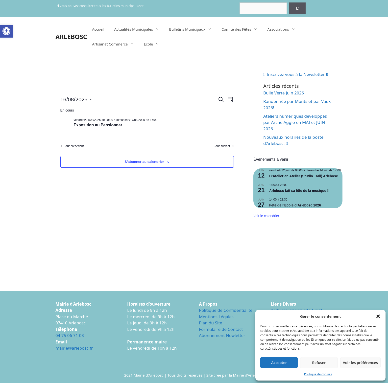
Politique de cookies (318, 374)
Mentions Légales (216, 316)
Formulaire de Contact (221, 329)
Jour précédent (72, 146)
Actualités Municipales (139, 29)
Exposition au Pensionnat (98, 125)
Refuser (319, 362)
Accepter (279, 362)
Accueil (98, 29)
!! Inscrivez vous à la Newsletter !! (295, 74)
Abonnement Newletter (222, 335)
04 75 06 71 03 (69, 335)
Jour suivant (224, 146)
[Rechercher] (297, 8)
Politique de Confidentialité (225, 310)
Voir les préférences (360, 362)
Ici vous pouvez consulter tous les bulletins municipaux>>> (99, 5)
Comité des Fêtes (241, 29)
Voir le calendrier (266, 216)
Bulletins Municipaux (193, 29)
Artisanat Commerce (115, 44)
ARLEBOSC (71, 36)
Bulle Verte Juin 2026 (283, 93)
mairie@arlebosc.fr (74, 348)
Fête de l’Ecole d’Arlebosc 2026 (295, 205)
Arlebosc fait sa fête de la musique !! (299, 191)
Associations (283, 29)
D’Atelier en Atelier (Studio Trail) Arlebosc (303, 176)
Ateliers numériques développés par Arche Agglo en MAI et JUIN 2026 (295, 122)
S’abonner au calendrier (144, 162)
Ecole (154, 44)
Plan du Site (210, 323)
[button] (6, 31)
